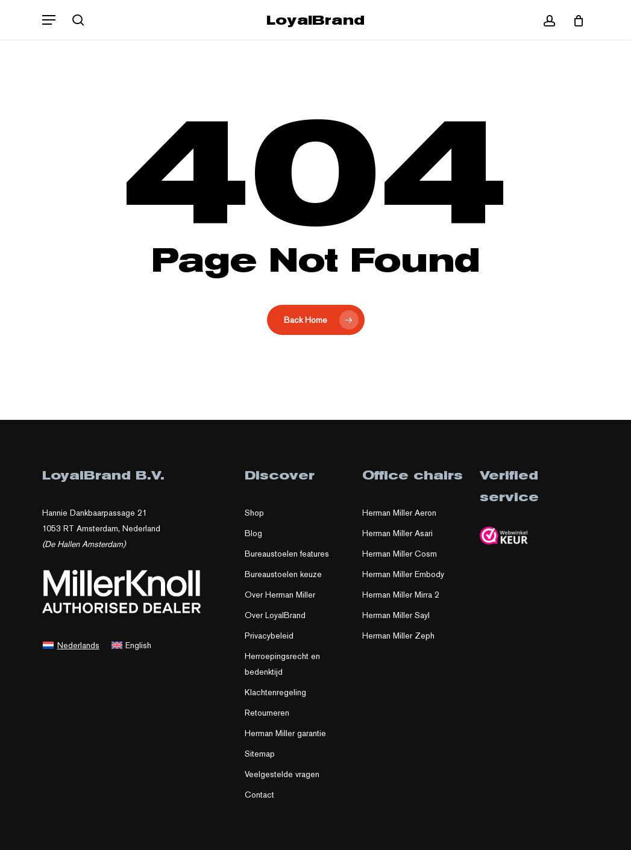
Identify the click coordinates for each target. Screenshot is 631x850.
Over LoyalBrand (275, 615)
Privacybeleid (269, 635)
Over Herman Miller (280, 594)
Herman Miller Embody (403, 574)
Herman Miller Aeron (399, 512)
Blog (253, 533)
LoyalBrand (315, 20)
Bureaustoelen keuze (283, 574)
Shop (254, 512)
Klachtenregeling (275, 692)
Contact (259, 794)
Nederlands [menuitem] (78, 645)
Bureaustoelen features (287, 553)
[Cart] (574, 20)
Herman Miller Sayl (396, 615)
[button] (48, 20)
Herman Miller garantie (285, 733)
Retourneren (267, 712)
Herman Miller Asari (397, 533)
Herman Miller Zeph (398, 635)
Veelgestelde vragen (282, 774)
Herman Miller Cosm (399, 553)
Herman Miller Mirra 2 (400, 594)
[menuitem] (71, 644)
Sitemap (260, 753)
